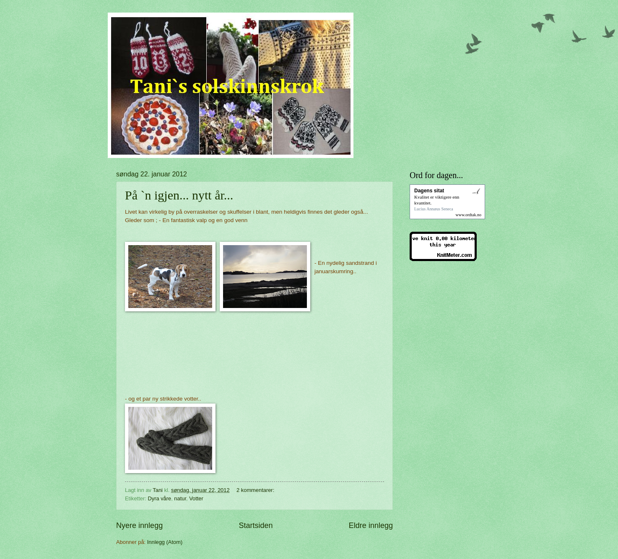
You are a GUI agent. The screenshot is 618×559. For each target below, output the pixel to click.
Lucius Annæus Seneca (433, 209)
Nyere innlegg (139, 525)
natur (180, 498)
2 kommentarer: (256, 490)
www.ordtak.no (468, 214)
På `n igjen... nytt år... (179, 195)
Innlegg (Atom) (164, 542)
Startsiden (256, 525)
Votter (196, 498)
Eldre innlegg (371, 525)
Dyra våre (159, 498)
